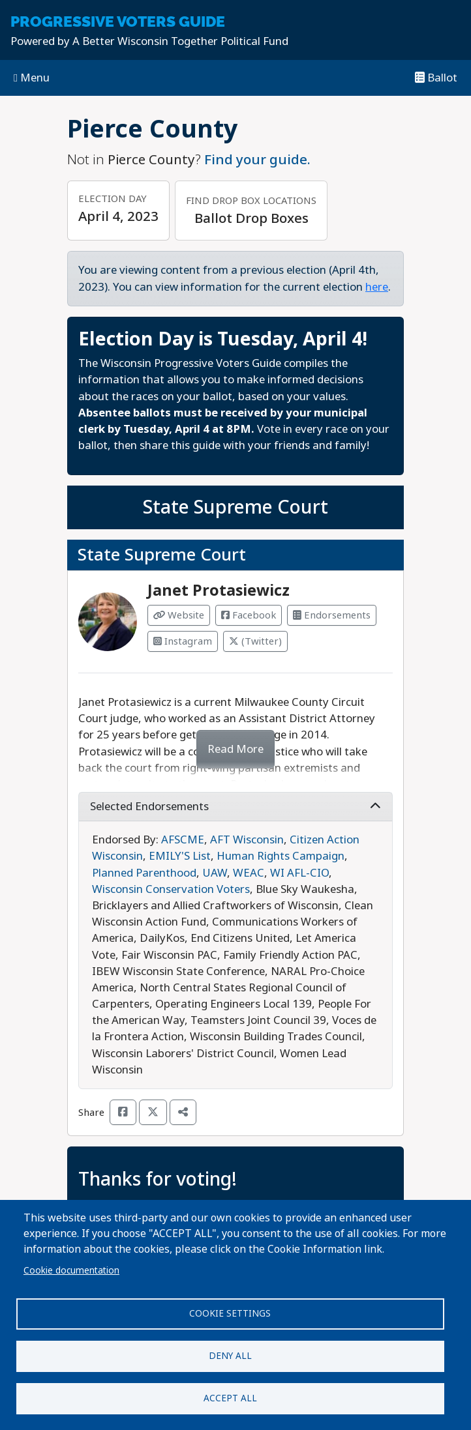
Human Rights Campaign (280, 856)
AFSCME (182, 840)
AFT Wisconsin (247, 840)
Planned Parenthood (144, 873)
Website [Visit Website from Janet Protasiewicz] (178, 615)
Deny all (230, 1355)
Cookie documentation (71, 1270)
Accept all (230, 1398)
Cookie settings (230, 1313)
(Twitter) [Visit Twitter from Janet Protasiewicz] (255, 641)
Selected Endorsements (235, 806)
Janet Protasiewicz (218, 590)
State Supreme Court (235, 507)
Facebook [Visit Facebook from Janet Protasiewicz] (248, 615)
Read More (235, 749)
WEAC (248, 873)
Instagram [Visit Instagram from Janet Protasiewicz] (182, 641)
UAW (214, 873)
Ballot (436, 78)
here (376, 287)
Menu (32, 78)
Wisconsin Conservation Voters (171, 889)
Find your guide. (257, 159)
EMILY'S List (180, 856)
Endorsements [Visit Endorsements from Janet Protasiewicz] (332, 615)
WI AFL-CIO (299, 873)
